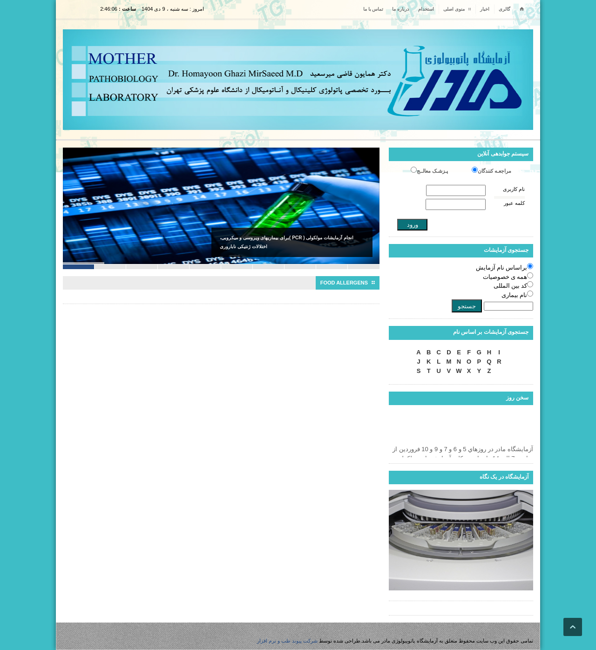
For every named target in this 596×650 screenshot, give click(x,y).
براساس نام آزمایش (502, 267)
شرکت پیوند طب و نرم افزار (287, 640)
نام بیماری (514, 294)
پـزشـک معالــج (432, 171)
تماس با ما (373, 9)
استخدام (426, 9)
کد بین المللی (511, 285)
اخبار (484, 9)
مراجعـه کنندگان (494, 171)
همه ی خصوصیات (505, 276)
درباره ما (400, 9)
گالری (504, 9)
